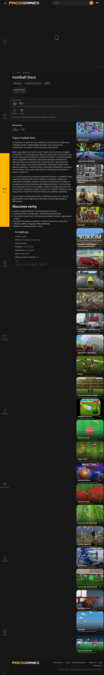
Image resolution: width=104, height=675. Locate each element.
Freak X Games (28, 247)
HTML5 (19, 264)
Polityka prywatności (79, 663)
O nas (68, 663)
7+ (26, 243)
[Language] (98, 3)
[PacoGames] (26, 662)
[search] (91, 3)
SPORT (24, 236)
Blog (100, 663)
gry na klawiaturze (30, 264)
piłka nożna (43, 264)
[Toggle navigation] (5, 3)
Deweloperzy (97, 666)
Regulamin (92, 663)
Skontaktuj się (58, 663)
